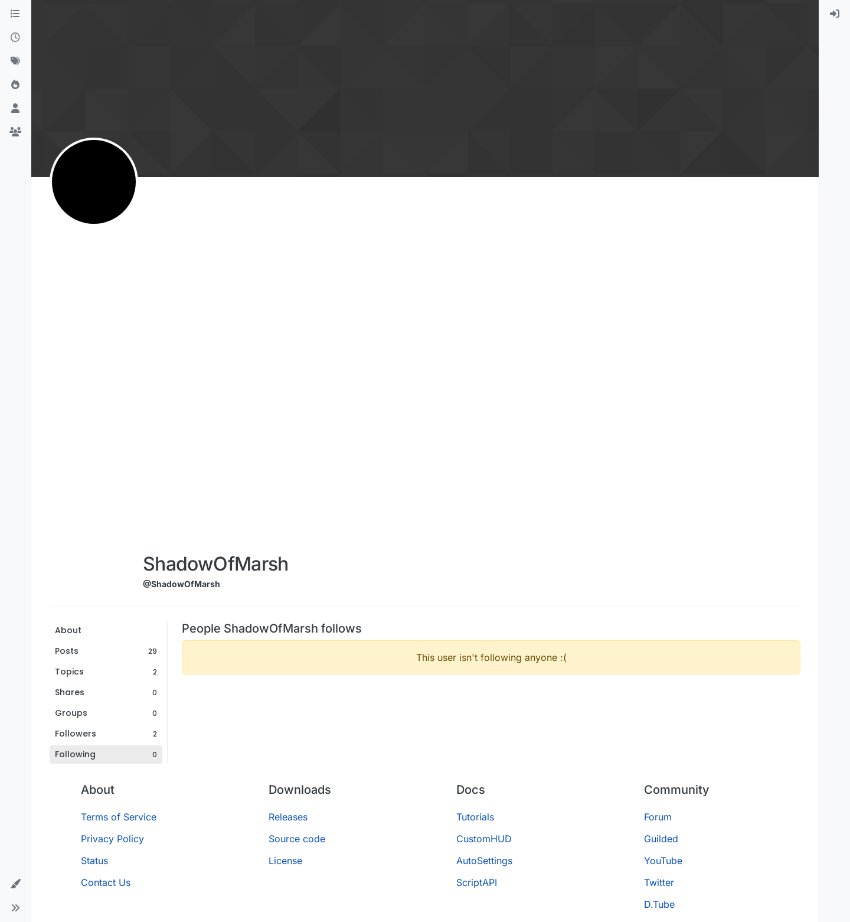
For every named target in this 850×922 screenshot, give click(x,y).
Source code (297, 839)
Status (94, 860)
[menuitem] (834, 14)
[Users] (15, 108)
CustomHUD (484, 839)
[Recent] (15, 37)
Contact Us (105, 882)
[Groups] (15, 132)
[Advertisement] (216, 367)
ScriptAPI (476, 882)
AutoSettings (484, 860)
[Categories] (15, 14)
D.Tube (659, 904)
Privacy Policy (112, 839)
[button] (15, 884)
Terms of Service (118, 817)
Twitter (659, 882)
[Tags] (15, 61)
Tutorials (475, 817)
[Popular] (15, 85)
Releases (288, 817)
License (285, 860)
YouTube (663, 860)
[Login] (834, 14)
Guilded (661, 839)
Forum (658, 817)
